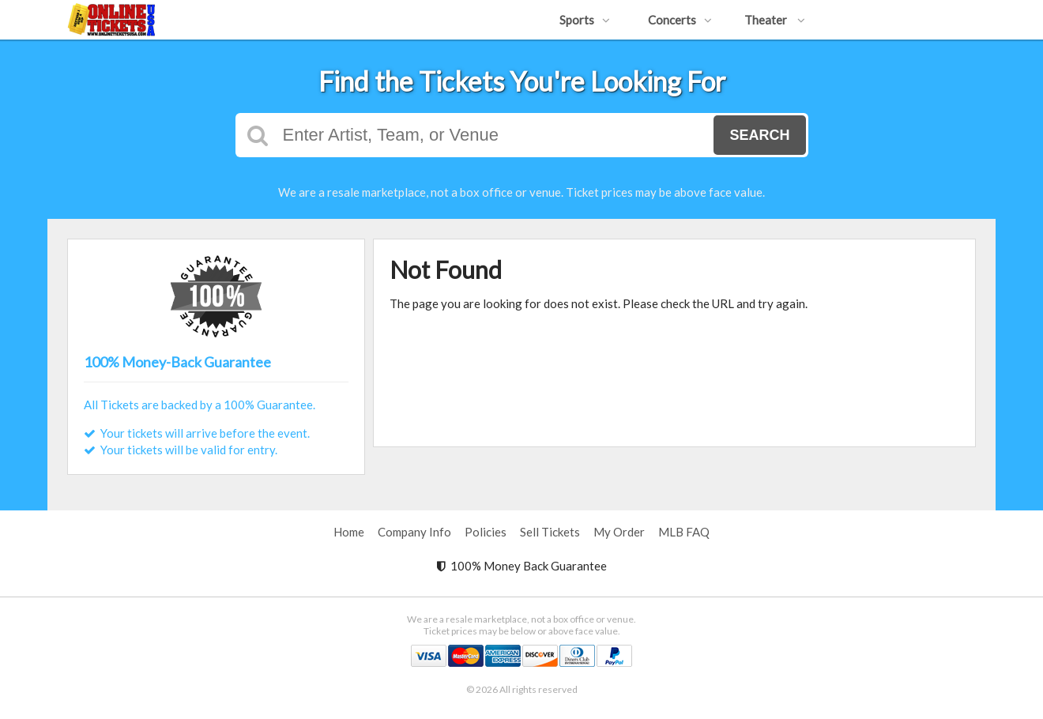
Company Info (414, 532)
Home (348, 532)
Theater (774, 20)
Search (759, 135)
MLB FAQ (684, 532)
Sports (584, 20)
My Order (619, 532)
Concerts (680, 20)
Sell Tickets (550, 532)
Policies (485, 532)
